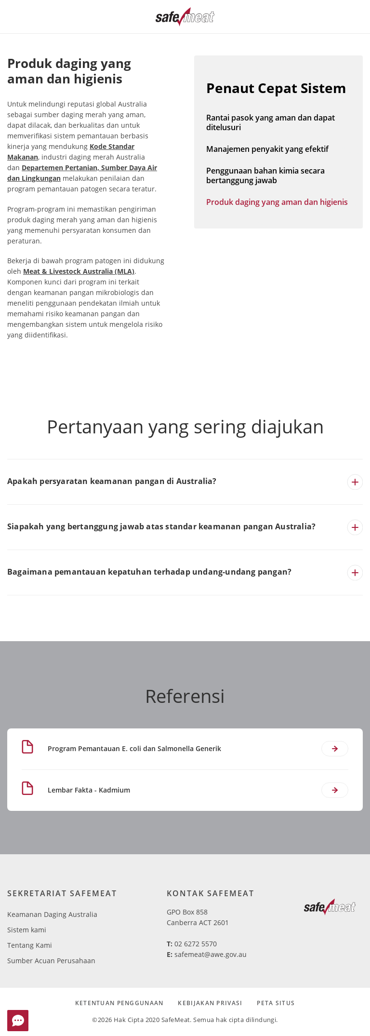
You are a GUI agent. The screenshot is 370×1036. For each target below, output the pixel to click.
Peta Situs (276, 1003)
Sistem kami (26, 929)
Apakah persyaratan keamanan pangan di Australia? (112, 481)
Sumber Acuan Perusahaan (51, 960)
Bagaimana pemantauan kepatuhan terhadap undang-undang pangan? (149, 571)
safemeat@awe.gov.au (210, 954)
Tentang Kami (29, 945)
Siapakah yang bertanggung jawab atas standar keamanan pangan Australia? (161, 526)
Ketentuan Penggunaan (119, 1003)
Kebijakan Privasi (210, 1003)
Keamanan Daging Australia (52, 914)
